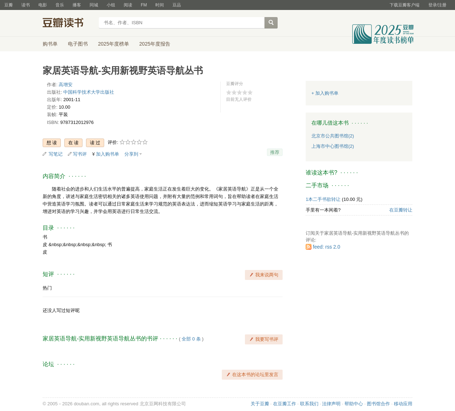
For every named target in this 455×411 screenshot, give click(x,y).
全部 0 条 (191, 339)
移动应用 (403, 403)
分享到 (131, 154)
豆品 (176, 4)
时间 (159, 4)
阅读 (128, 4)
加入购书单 (107, 154)
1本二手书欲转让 (323, 199)
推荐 (274, 152)
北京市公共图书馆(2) (332, 136)
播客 (77, 4)
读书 (25, 4)
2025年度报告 (154, 44)
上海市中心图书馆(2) (332, 146)
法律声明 (331, 403)
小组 (111, 4)
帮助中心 (353, 403)
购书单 (50, 44)
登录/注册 (437, 4)
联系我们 (309, 403)
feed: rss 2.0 (326, 247)
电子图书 (78, 44)
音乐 (59, 4)
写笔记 (56, 154)
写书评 (80, 154)
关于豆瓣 (260, 403)
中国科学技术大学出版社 (88, 92)
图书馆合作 (378, 403)
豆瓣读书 (68, 23)
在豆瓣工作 (284, 403)
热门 (47, 288)
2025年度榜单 (113, 44)
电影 (42, 4)
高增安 (66, 84)
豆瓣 (8, 4)
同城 (94, 4)
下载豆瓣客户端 (404, 4)
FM (144, 4)
